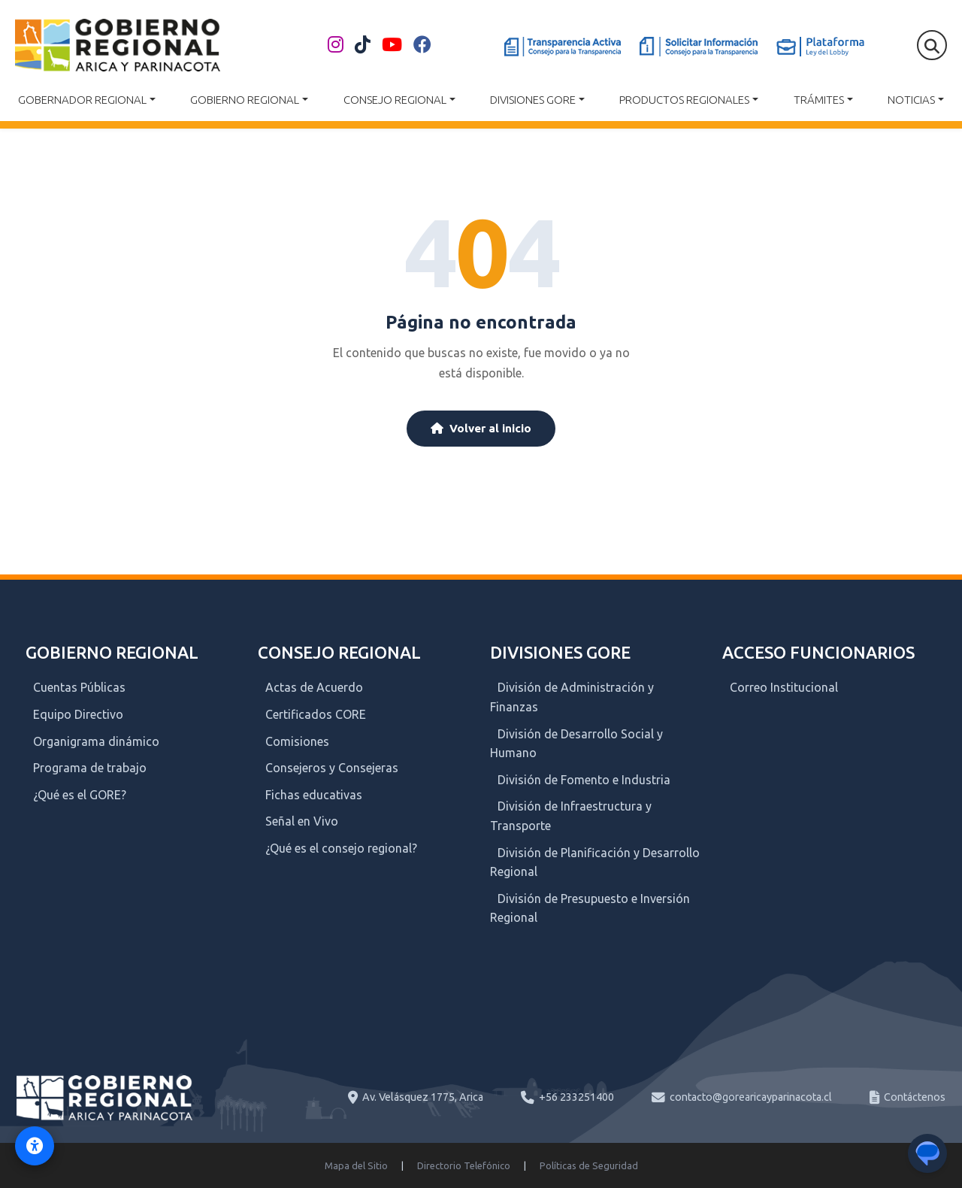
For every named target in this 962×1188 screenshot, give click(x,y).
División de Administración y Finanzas (572, 697)
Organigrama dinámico (96, 741)
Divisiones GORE (533, 99)
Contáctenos (914, 1097)
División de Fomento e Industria (584, 779)
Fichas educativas (313, 795)
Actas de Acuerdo (314, 687)
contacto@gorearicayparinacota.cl (751, 1097)
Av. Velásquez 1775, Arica (422, 1097)
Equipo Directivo (78, 714)
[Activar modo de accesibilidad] (34, 1145)
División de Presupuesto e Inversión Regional (590, 908)
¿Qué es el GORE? (79, 795)
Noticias (911, 99)
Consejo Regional (394, 99)
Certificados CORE (315, 714)
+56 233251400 (576, 1097)
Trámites (819, 99)
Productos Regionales (684, 99)
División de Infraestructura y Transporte (571, 815)
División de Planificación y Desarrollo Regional (595, 862)
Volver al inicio (481, 428)
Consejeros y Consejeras (331, 767)
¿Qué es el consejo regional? (341, 848)
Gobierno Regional (244, 99)
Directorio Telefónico (463, 1165)
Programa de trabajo (90, 767)
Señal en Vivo (301, 821)
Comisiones (297, 741)
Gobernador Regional (82, 99)
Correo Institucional (784, 687)
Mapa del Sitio (356, 1165)
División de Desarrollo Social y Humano (576, 743)
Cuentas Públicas (79, 687)
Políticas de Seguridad (589, 1165)
